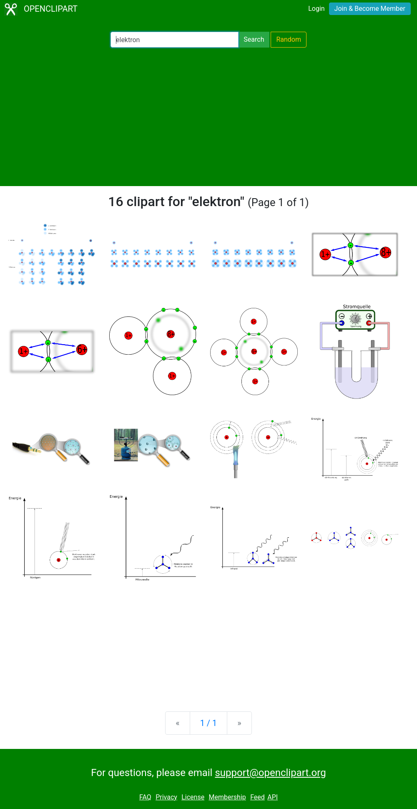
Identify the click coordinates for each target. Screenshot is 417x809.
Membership (227, 797)
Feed (257, 797)
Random (288, 39)
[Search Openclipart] (175, 40)
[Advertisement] (208, 116)
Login (316, 9)
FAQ (145, 797)
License (192, 797)
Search (254, 39)
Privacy (166, 797)
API (272, 797)
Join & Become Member (369, 9)
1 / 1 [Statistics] (208, 723)
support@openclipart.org (270, 773)
